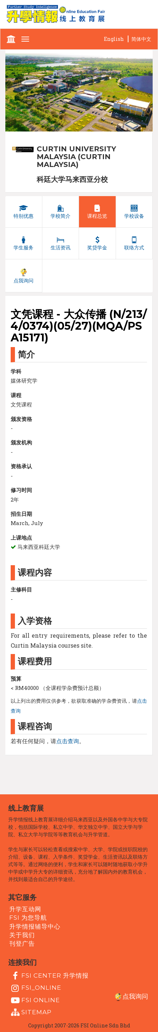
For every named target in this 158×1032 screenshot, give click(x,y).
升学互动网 (25, 909)
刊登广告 (22, 943)
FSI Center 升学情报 (49, 976)
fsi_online (35, 988)
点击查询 (67, 741)
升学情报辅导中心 (34, 926)
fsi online (34, 1000)
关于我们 (22, 935)
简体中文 (141, 39)
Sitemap (30, 1012)
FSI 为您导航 (28, 917)
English (114, 39)
